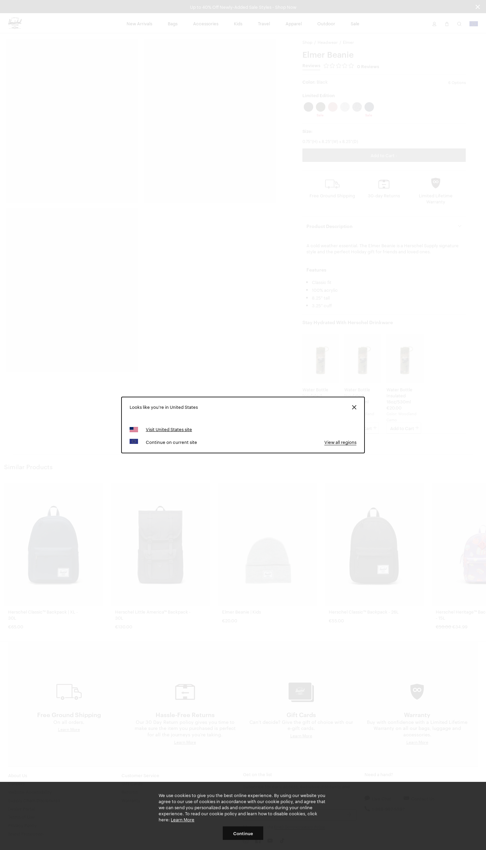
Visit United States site (169, 429)
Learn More (182, 819)
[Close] (354, 407)
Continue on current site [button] (171, 442)
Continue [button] (243, 833)
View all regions (340, 442)
